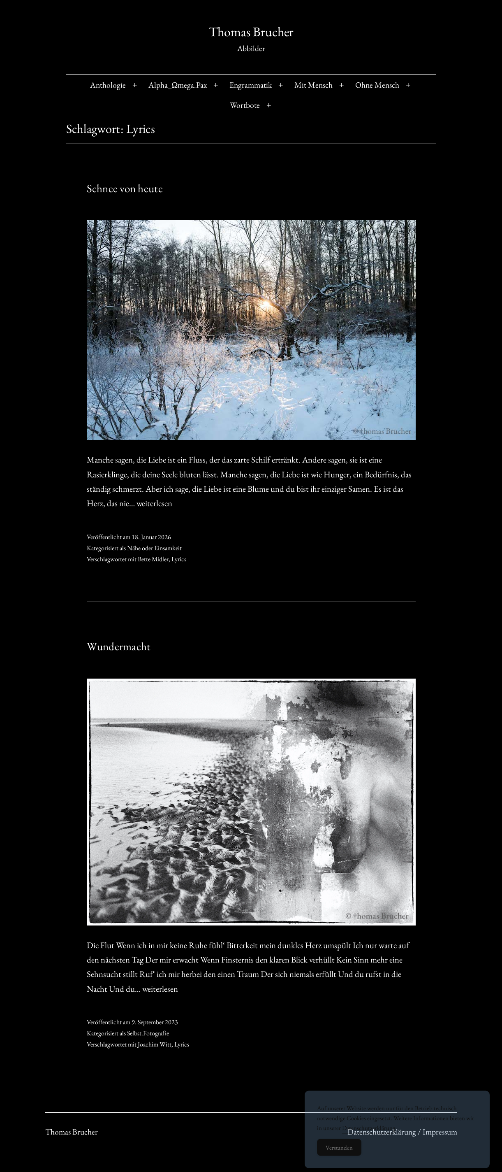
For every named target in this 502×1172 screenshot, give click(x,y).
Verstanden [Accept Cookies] (339, 1153)
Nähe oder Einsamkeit (154, 548)
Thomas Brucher (251, 31)
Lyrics (178, 559)
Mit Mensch (313, 84)
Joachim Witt (154, 1044)
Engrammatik (250, 84)
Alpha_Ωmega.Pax (177, 84)
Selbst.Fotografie (148, 1033)
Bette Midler (153, 559)
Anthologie (108, 84)
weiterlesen (154, 503)
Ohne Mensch (377, 84)
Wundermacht (119, 646)
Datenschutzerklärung (369, 1133)
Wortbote (245, 105)
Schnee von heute (125, 188)
